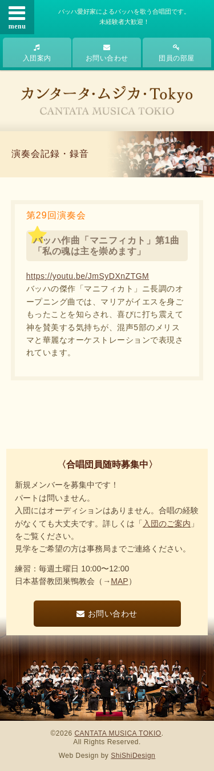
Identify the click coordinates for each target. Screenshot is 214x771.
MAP (119, 581)
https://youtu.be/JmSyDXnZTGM (88, 276)
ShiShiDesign (133, 756)
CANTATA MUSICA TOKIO (117, 733)
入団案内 (37, 53)
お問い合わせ (107, 53)
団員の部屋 (177, 53)
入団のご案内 (167, 523)
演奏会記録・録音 (50, 154)
